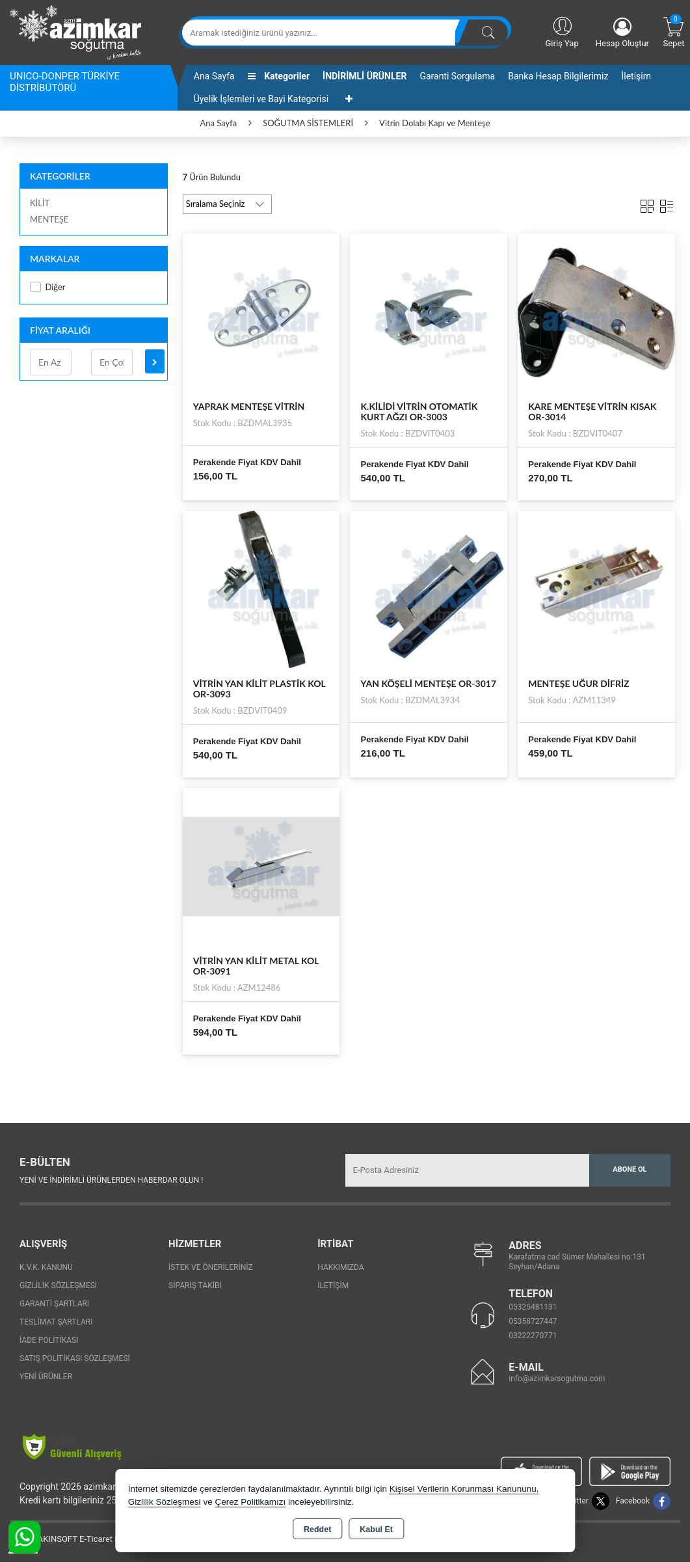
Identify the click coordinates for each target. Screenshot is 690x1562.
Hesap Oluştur (622, 33)
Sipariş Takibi (195, 1285)
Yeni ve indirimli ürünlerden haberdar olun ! (111, 1180)
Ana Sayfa (214, 76)
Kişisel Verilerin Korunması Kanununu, (464, 1489)
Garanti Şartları (54, 1303)
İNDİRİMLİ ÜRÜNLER (364, 76)
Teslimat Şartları (56, 1321)
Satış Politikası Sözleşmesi (75, 1358)
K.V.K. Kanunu (46, 1267)
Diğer (48, 287)
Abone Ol (629, 1169)
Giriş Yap (561, 31)
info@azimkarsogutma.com (557, 1378)
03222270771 (533, 1335)
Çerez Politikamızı (250, 1502)
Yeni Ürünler (46, 1376)
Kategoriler (279, 76)
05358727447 (533, 1321)
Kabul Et (376, 1529)
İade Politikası (49, 1340)
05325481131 (533, 1307)
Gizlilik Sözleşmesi (58, 1285)
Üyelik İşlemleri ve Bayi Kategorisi (261, 99)
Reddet (317, 1529)
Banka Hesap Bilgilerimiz (558, 76)
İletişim (636, 76)
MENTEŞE (49, 219)
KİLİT (39, 203)
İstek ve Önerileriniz (210, 1267)
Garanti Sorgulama (457, 76)
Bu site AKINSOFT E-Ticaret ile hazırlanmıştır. (94, 1539)
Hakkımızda (340, 1267)
